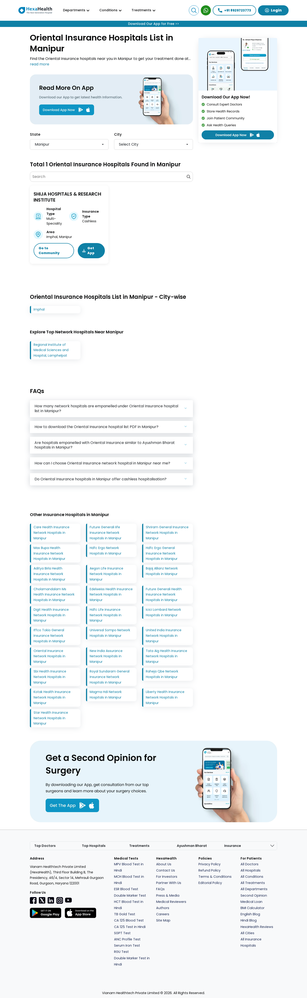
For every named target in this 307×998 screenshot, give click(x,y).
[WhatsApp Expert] (206, 10)
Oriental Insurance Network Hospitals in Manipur (49, 656)
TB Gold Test (124, 914)
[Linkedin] (50, 900)
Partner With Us (168, 883)
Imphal (39, 309)
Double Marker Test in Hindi (132, 961)
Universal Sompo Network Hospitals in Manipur (110, 633)
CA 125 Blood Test (129, 920)
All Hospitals (251, 870)
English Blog (250, 914)
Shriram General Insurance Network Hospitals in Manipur (167, 532)
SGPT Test (122, 933)
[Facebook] (33, 900)
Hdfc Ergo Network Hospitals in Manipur (105, 551)
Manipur (42, 144)
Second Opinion (254, 895)
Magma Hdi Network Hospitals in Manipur (106, 695)
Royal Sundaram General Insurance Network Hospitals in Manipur (109, 677)
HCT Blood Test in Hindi (128, 904)
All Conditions (252, 876)
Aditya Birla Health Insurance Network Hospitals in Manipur (49, 574)
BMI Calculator (252, 908)
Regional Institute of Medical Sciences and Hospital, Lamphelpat (51, 350)
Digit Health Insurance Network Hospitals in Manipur (51, 615)
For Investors (166, 876)
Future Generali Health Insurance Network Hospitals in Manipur (164, 594)
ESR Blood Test (126, 889)
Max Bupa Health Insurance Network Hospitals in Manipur (49, 553)
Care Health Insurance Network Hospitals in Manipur (51, 532)
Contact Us (165, 870)
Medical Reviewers (171, 901)
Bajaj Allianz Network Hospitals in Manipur (162, 571)
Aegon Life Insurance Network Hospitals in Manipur (106, 574)
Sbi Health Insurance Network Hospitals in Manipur (50, 677)
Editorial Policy (210, 883)
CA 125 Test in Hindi (130, 927)
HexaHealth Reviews (257, 927)
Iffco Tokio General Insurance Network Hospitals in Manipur (49, 635)
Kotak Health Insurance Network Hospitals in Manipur (52, 697)
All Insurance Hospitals (251, 942)
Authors (162, 908)
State (35, 134)
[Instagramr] (59, 900)
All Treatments (253, 883)
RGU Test (121, 951)
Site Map (163, 920)
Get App (88, 250)
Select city (128, 144)
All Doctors (249, 864)
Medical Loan (251, 901)
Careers (162, 914)
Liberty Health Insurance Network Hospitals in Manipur (165, 697)
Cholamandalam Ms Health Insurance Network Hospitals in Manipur (54, 594)
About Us (163, 864)
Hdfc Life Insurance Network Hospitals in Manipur (105, 615)
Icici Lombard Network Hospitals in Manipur (163, 612)
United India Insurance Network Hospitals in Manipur (163, 635)
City (118, 134)
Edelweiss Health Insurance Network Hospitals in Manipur (111, 594)
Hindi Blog (249, 920)
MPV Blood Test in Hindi (128, 867)
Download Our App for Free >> (153, 23)
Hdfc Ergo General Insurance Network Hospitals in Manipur (162, 553)
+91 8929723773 (234, 10)
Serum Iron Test (127, 945)
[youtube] (68, 900)
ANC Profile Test (127, 939)
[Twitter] (42, 900)
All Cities (247, 933)
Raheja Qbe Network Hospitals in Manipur (162, 674)
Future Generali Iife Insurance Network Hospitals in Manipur (105, 532)
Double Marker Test (130, 895)
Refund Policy (209, 870)
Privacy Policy (209, 864)
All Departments (254, 889)
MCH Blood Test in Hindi (129, 879)
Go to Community (49, 250)
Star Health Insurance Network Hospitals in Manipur (51, 718)
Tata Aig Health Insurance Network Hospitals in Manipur (166, 656)
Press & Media (167, 895)
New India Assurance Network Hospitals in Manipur (106, 656)
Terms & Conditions (215, 876)
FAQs (160, 889)
